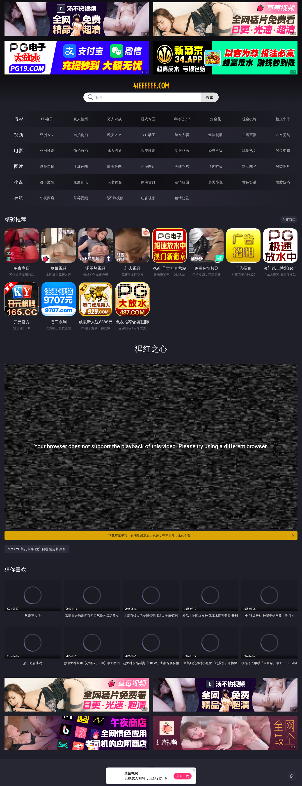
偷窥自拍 (47, 166)
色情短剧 (182, 197)
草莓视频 (80, 197)
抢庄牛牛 (283, 118)
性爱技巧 (283, 182)
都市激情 (47, 182)
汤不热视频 (114, 197)
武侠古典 (148, 182)
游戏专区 (148, 118)
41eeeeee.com (151, 85)
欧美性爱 (148, 150)
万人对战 (114, 118)
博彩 (18, 119)
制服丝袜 (182, 150)
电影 (18, 150)
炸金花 (215, 118)
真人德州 (80, 118)
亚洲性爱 (47, 150)
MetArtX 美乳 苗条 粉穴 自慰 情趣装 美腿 (37, 549)
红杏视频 (148, 197)
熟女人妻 (182, 134)
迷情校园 (182, 182)
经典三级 (215, 150)
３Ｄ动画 (148, 134)
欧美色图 (114, 166)
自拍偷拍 (80, 134)
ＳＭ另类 (283, 134)
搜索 (209, 97)
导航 (18, 198)
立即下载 (182, 776)
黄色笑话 (249, 182)
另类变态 (283, 150)
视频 (18, 135)
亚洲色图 (80, 166)
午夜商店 (47, 197)
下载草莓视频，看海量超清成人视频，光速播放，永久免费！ (201, 535)
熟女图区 (249, 166)
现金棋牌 (249, 118)
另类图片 (283, 166)
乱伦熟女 (249, 150)
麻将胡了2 (182, 118)
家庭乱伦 (80, 182)
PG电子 (47, 118)
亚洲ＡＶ (47, 134)
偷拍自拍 (80, 150)
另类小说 (215, 182)
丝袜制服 (215, 134)
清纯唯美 (215, 166)
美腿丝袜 (182, 166)
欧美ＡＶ (114, 134)
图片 (18, 166)
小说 (18, 182)
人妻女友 (114, 182)
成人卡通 (114, 150)
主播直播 (249, 134)
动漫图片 (148, 166)
